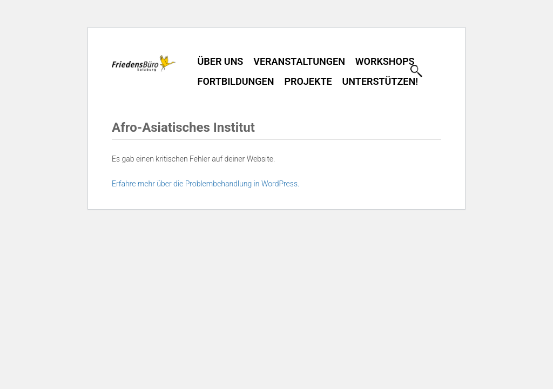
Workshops (385, 61)
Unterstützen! (380, 81)
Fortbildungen (236, 81)
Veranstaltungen (299, 61)
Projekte (308, 81)
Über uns (221, 61)
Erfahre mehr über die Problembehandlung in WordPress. (205, 183)
